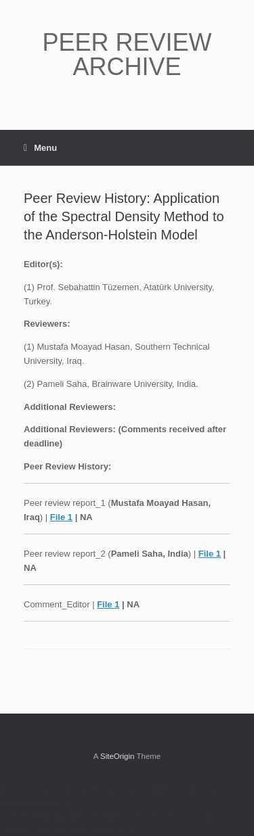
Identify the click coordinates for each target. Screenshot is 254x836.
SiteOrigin (117, 756)
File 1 (61, 517)
